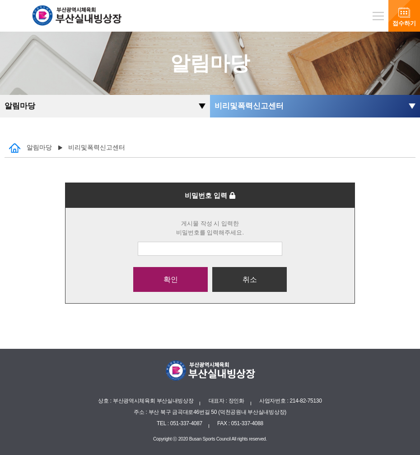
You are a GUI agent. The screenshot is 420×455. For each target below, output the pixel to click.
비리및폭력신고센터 (249, 106)
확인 (170, 279)
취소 (250, 279)
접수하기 (404, 23)
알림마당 (20, 106)
